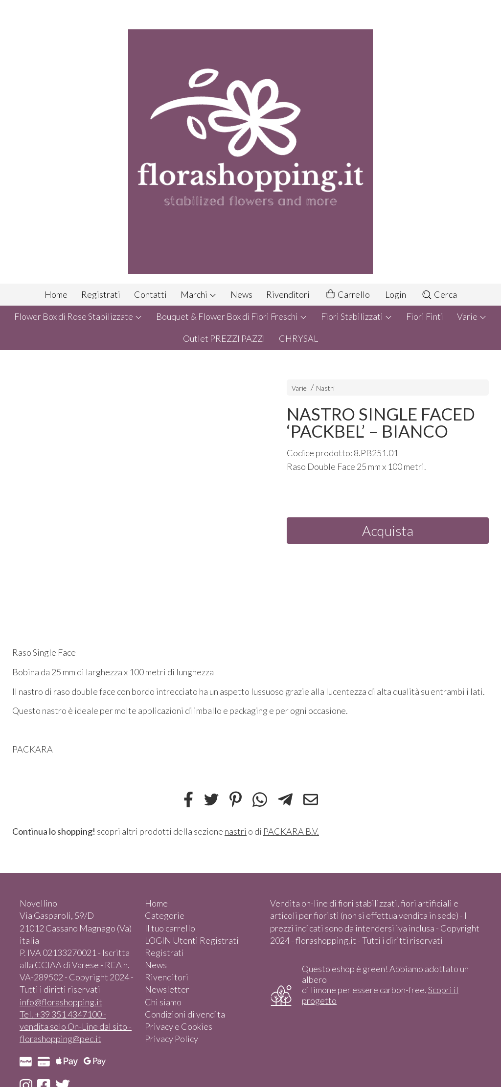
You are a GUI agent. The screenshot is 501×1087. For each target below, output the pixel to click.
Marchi (199, 294)
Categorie (164, 915)
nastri (236, 831)
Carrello (347, 294)
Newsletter (167, 989)
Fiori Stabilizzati (356, 316)
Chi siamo (163, 1002)
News (241, 294)
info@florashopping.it (61, 1002)
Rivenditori (288, 294)
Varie (472, 316)
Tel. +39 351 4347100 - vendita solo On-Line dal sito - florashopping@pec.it (76, 1026)
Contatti (150, 294)
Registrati (100, 294)
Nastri (325, 388)
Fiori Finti (424, 316)
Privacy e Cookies (178, 1026)
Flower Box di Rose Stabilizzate (78, 316)
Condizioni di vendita (185, 1014)
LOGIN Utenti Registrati (192, 940)
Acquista (387, 530)
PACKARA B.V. (291, 831)
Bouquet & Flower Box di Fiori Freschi (231, 316)
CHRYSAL (298, 338)
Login (395, 294)
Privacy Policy (171, 1038)
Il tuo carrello (170, 928)
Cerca (439, 294)
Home (56, 294)
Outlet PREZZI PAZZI (224, 338)
